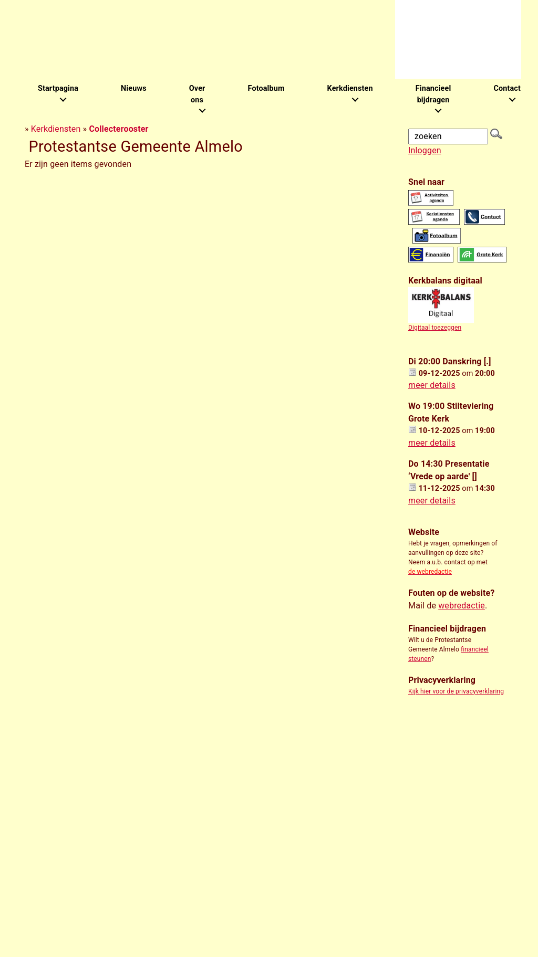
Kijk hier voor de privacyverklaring (456, 691)
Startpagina (58, 88)
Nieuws (134, 88)
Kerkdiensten (350, 88)
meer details (432, 385)
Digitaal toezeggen (434, 327)
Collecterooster (118, 129)
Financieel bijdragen (433, 94)
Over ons (197, 94)
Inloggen (424, 150)
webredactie (461, 606)
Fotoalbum (265, 88)
